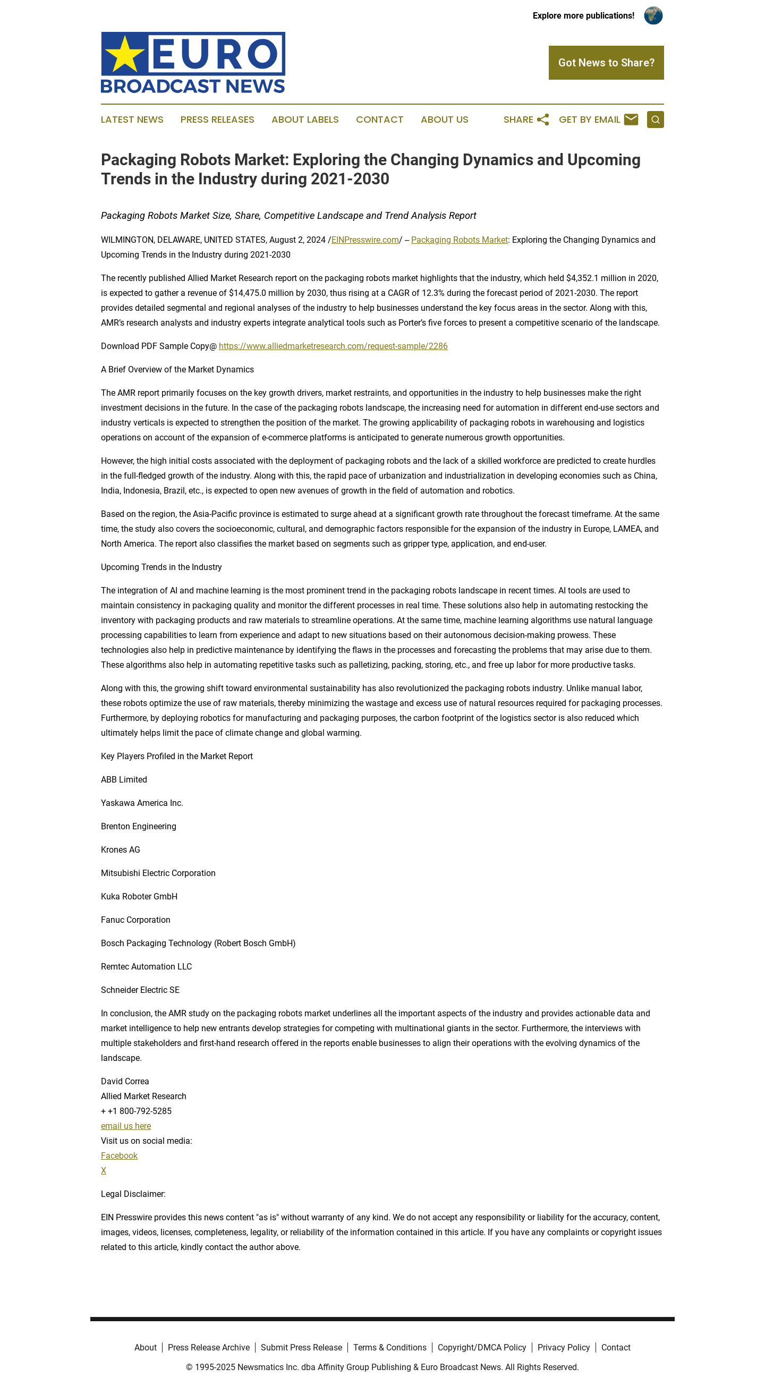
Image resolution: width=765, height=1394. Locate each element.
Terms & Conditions (390, 1347)
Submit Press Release (301, 1347)
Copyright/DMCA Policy (482, 1347)
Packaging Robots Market (459, 240)
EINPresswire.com (365, 240)
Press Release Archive (209, 1347)
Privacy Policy (564, 1347)
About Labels (305, 119)
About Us (445, 119)
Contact (380, 119)
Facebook (119, 1156)
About (145, 1347)
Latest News (132, 119)
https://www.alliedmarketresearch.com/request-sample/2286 (333, 346)
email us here (126, 1126)
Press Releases (217, 119)
